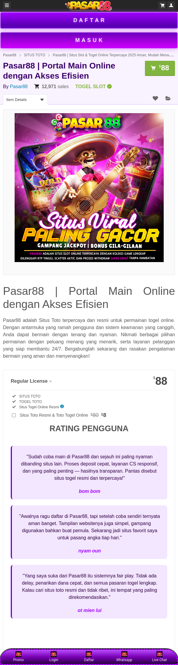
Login (53, 656)
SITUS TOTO (34, 55)
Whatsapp (124, 656)
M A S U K (89, 40)
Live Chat (159, 656)
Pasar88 (9, 55)
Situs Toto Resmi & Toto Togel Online (63, 415)
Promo (18, 656)
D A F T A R (89, 20)
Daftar (89, 656)
